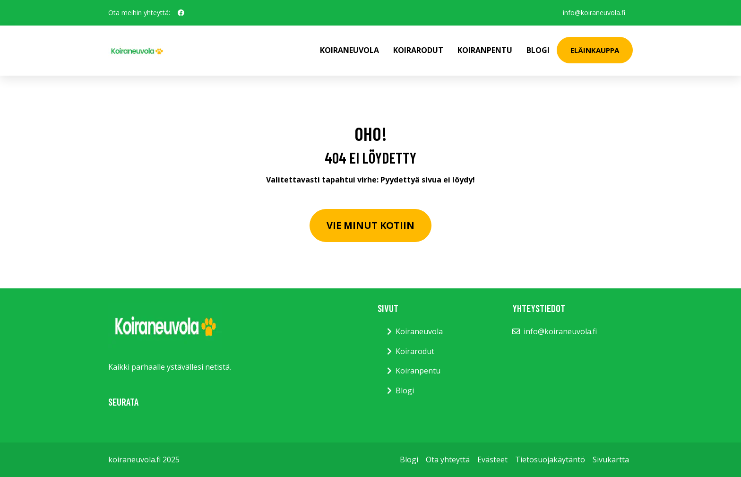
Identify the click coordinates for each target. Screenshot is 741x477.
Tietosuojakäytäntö (550, 459)
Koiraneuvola (349, 50)
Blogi (538, 50)
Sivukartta (611, 459)
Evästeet (492, 459)
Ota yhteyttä (448, 459)
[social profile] (181, 13)
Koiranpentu (484, 50)
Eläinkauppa (594, 50)
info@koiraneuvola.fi (594, 12)
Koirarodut (418, 50)
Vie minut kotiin (370, 225)
